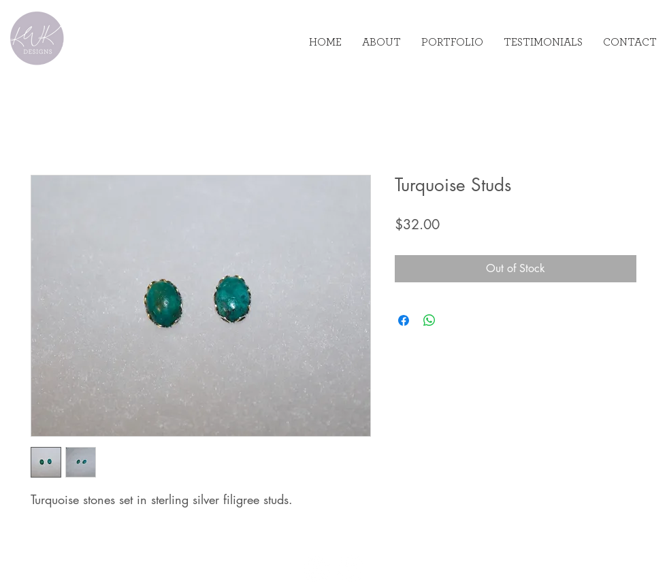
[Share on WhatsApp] (429, 320)
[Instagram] (317, 568)
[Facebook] (350, 568)
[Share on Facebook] (403, 320)
